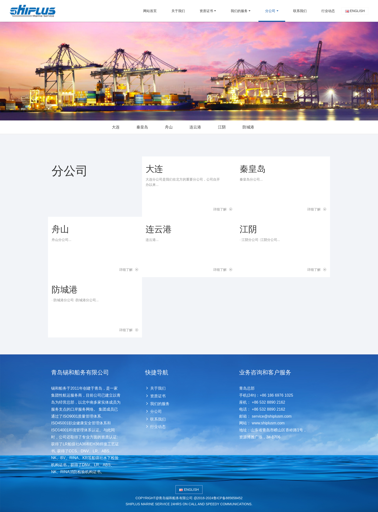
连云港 (195, 127)
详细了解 (222, 209)
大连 (116, 127)
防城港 (248, 127)
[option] (189, 71)
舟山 (169, 127)
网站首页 (150, 11)
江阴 (222, 127)
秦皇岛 (142, 127)
